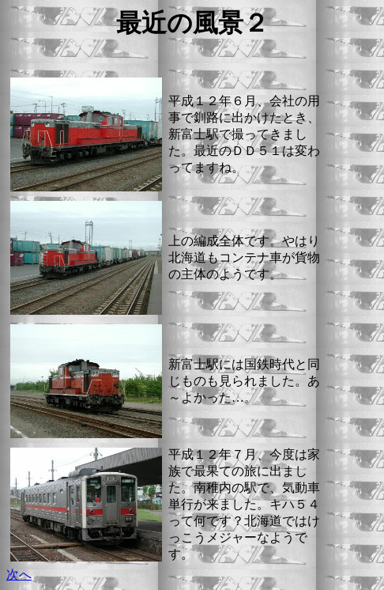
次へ (19, 574)
